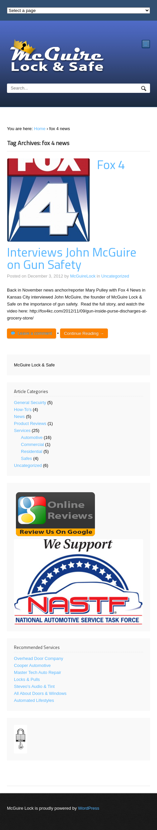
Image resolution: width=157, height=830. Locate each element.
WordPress (88, 808)
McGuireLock (83, 276)
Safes (26, 458)
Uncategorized (115, 276)
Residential (31, 451)
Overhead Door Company (38, 658)
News (19, 416)
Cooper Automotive (32, 665)
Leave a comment (35, 333)
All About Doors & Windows (40, 693)
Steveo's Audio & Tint (34, 686)
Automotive (31, 437)
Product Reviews (30, 423)
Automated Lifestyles (34, 700)
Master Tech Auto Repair (37, 672)
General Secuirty (30, 402)
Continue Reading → (84, 333)
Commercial (32, 444)
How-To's (23, 409)
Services (22, 430)
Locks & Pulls (27, 679)
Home (39, 128)
